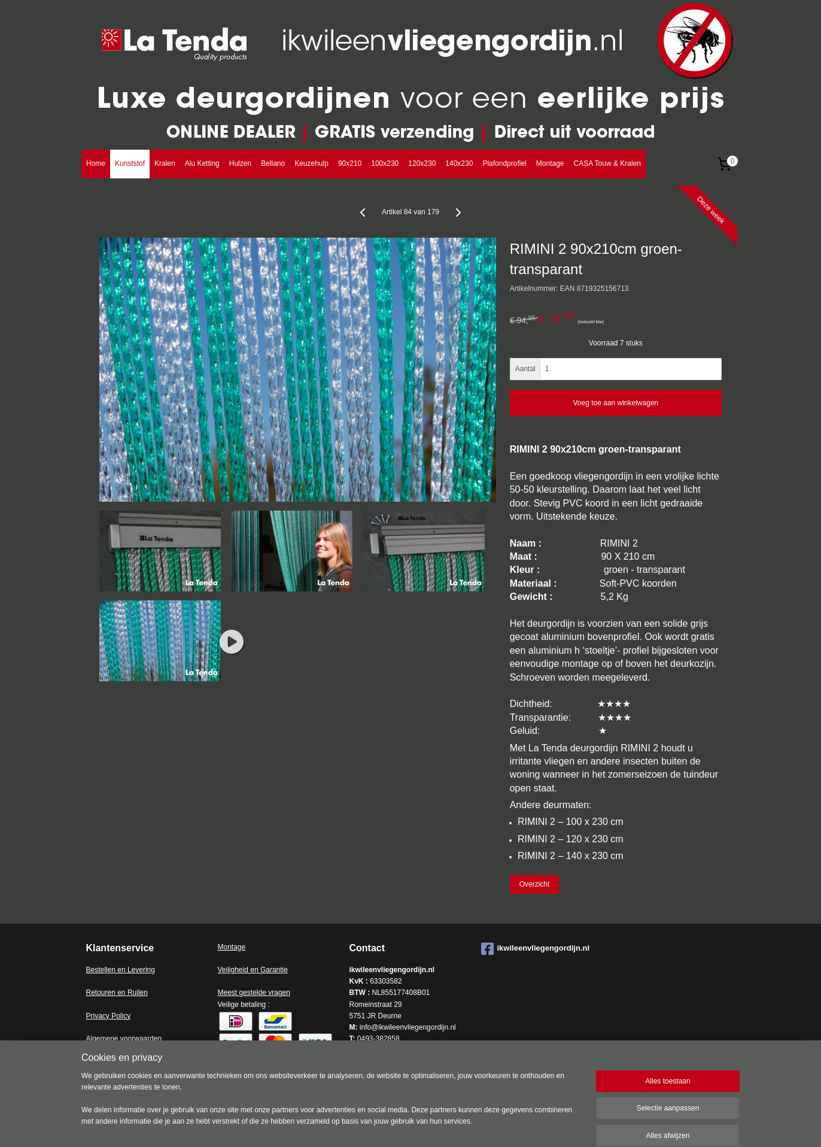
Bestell (97, 970)
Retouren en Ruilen (117, 992)
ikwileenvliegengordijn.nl (535, 949)
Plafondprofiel (504, 163)
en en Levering (131, 970)
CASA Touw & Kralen (607, 163)
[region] (331, 1106)
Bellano (273, 163)
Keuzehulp (311, 163)
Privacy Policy (108, 1016)
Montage (550, 163)
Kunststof (130, 163)
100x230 (385, 163)
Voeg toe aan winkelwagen (615, 403)
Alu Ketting (202, 163)
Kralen (164, 163)
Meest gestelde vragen (254, 992)
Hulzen (240, 163)
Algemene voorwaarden (124, 1038)
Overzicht (534, 884)
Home (95, 163)
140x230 (459, 163)
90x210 (349, 163)
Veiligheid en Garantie (253, 970)
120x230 (422, 163)
